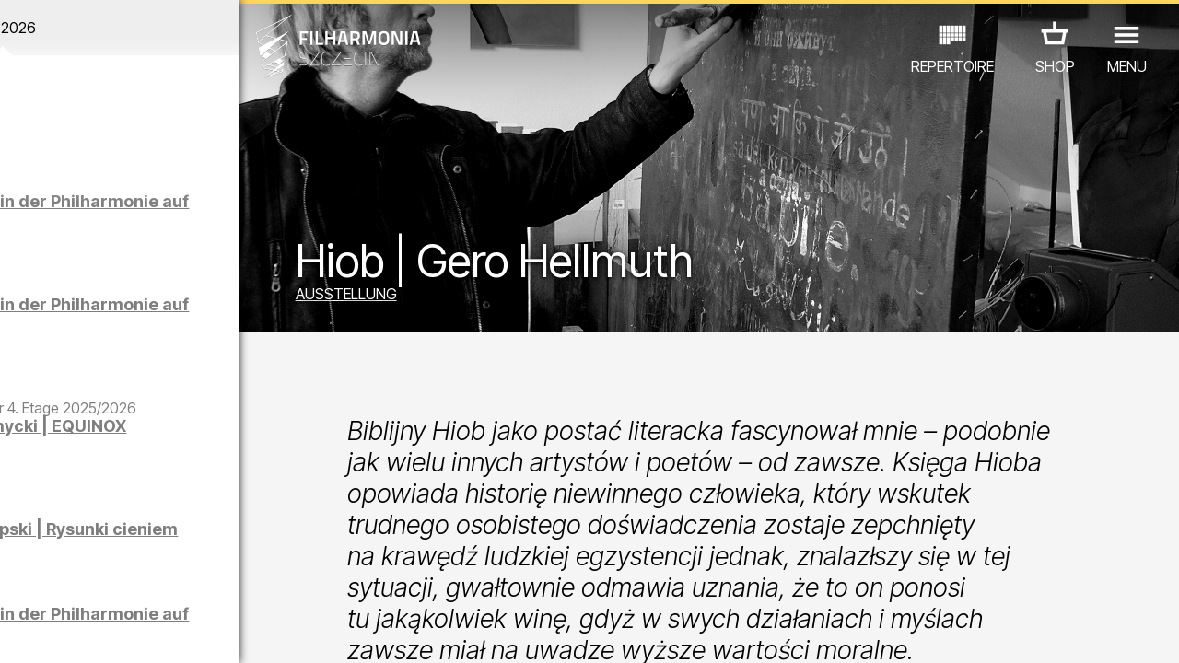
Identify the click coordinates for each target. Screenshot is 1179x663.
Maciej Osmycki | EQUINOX (169, 453)
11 (255, 631)
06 (136, 631)
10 (232, 631)
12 (279, 631)
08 (184, 631)
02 (42, 631)
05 (113, 631)
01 (17, 631)
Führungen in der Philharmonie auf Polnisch (168, 220)
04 (89, 631)
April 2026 (153, 27)
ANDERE (148, 582)
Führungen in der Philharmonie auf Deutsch (168, 323)
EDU (138, 556)
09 (208, 631)
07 (160, 631)
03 (65, 631)
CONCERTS (64, 556)
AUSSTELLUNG (410, 296)
